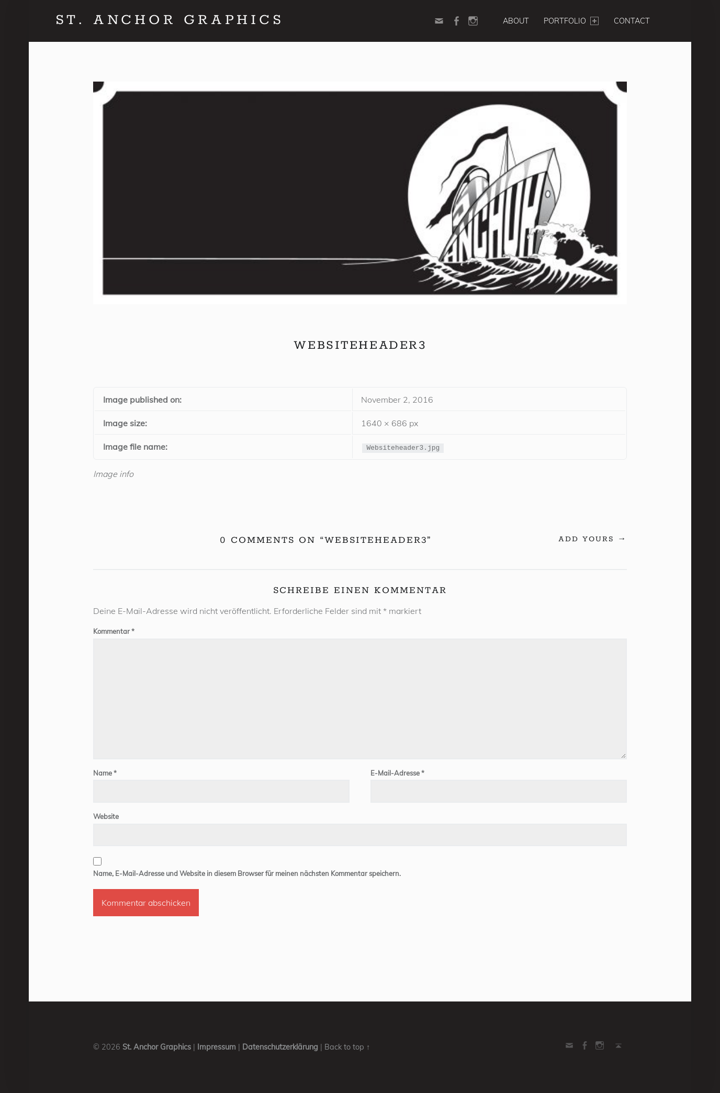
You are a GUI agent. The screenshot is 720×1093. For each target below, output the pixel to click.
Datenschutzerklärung (280, 1047)
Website (106, 816)
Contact (632, 21)
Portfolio (571, 21)
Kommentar (113, 631)
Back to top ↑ (347, 1047)
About (516, 21)
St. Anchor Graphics (156, 1047)
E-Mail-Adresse (397, 773)
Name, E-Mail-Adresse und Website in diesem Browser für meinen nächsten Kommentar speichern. (247, 873)
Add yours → (592, 539)
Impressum (216, 1047)
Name (105, 773)
